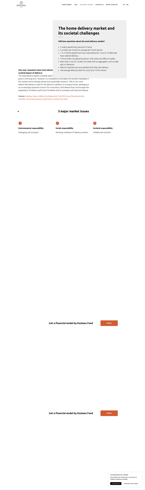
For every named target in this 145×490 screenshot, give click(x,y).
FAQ (75, 4)
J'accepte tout (116, 483)
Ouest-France (47, 116)
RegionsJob (52, 114)
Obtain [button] (109, 340)
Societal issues (86, 4)
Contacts (99, 4)
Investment (67, 4)
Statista (41, 114)
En (127, 4)
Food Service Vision (60, 116)
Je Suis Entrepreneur (34, 116)
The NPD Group (64, 114)
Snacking (28, 114)
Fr (124, 4)
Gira (46, 114)
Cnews (34, 114)
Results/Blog (112, 4)
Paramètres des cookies (131, 483)
